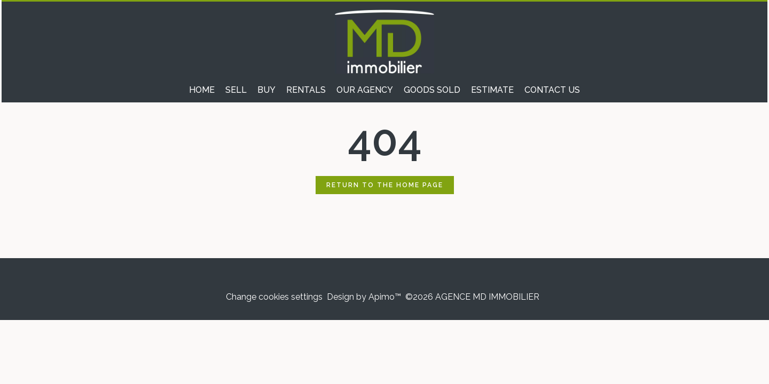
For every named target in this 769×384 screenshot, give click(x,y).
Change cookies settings (274, 297)
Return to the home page (384, 185)
